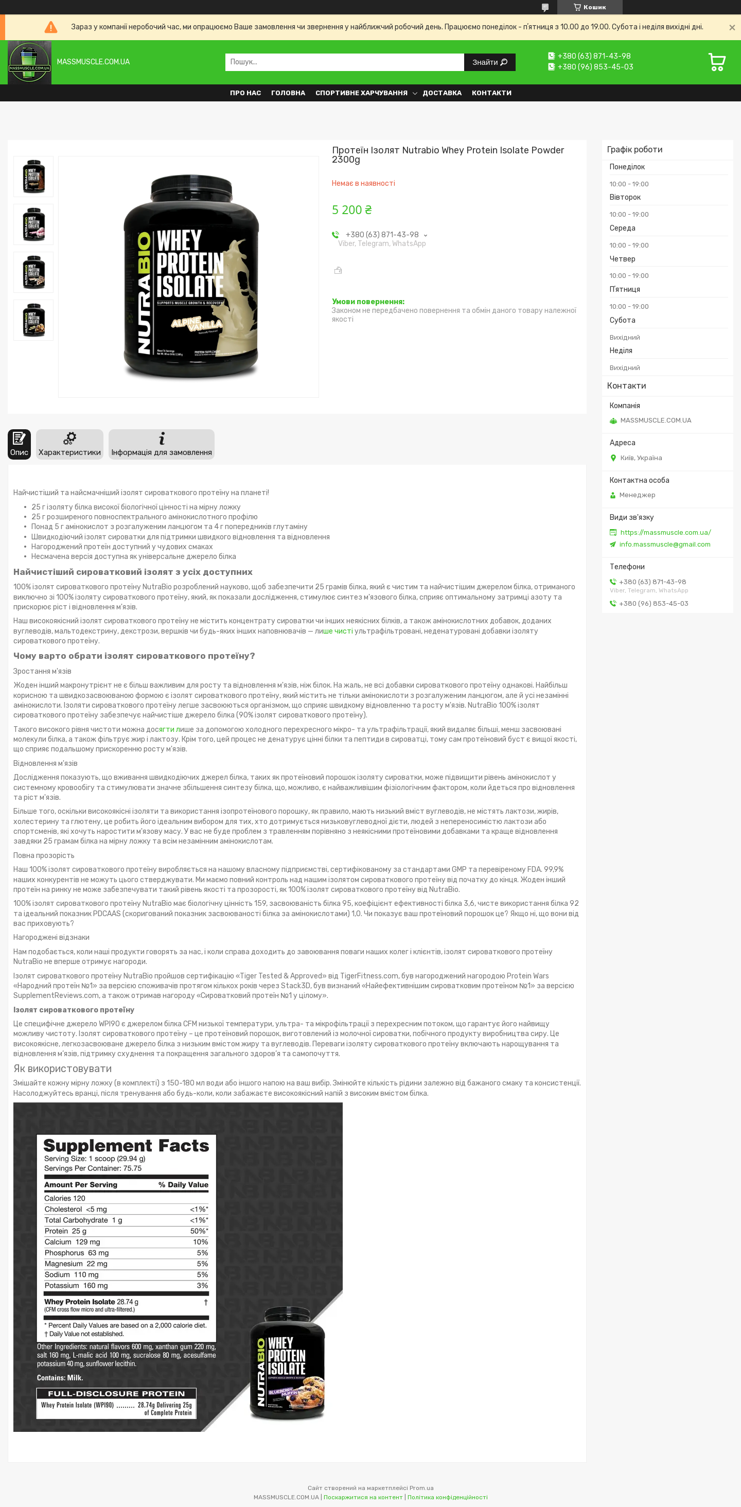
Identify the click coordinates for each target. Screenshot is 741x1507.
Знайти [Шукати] (486, 62)
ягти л (169, 729)
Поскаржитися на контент (363, 1497)
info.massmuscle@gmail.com (665, 544)
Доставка (442, 93)
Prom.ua (422, 1488)
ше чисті (338, 631)
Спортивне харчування (361, 93)
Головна (288, 93)
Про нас (245, 93)
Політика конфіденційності (448, 1497)
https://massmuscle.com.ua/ (666, 532)
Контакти (491, 93)
